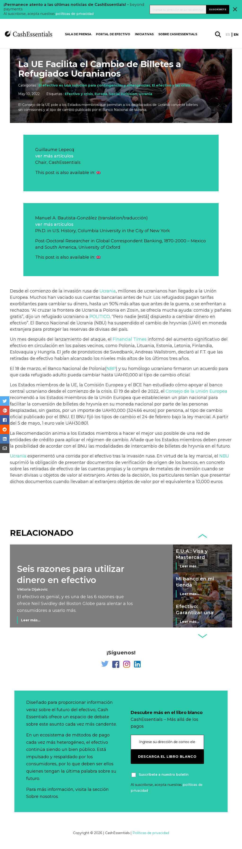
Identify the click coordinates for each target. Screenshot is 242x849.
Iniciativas (144, 34)
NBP (111, 368)
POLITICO (99, 316)
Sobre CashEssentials (177, 34)
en (236, 34)
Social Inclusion (123, 94)
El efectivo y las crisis (171, 85)
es (228, 34)
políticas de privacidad (75, 14)
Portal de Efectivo (113, 34)
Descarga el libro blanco (167, 756)
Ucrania (145, 94)
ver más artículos (54, 156)
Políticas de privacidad (151, 833)
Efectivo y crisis (79, 94)
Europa (101, 94)
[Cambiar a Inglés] (98, 172)
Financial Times (130, 339)
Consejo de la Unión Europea (196, 391)
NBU (224, 456)
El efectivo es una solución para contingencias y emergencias (94, 85)
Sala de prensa (78, 34)
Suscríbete (217, 9)
